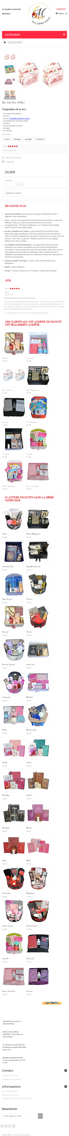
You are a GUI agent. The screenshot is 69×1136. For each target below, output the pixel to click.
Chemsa (5, 454)
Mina (28, 861)
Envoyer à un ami (13, 157)
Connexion (61, 9)
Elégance (30, 893)
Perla (4, 534)
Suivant (10, 98)
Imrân (29, 795)
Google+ (28, 139)
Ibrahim (5, 828)
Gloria (29, 632)
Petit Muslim (31, 422)
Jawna (29, 991)
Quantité (8, 180)
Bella (4, 730)
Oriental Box (8, 567)
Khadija (5, 795)
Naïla (29, 828)
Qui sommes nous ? (11, 1091)
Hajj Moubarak (33, 567)
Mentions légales (10, 1095)
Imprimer (10, 161)
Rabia (5, 763)
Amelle (29, 454)
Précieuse (6, 893)
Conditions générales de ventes (17, 1098)
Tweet (6, 139)
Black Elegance (32, 390)
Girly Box (30, 358)
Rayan (5, 358)
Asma (29, 763)
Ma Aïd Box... (7, 390)
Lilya (4, 861)
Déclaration (31, 926)
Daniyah (6, 697)
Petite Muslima (8, 486)
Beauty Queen (8, 665)
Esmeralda (31, 730)
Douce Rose (7, 926)
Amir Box (30, 665)
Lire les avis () (9, 150)
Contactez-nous (10, 1075)
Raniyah (30, 959)
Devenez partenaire (11, 1079)
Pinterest (40, 139)
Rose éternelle (32, 486)
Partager (17, 139)
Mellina (29, 697)
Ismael (5, 422)
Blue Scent (7, 599)
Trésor (29, 599)
